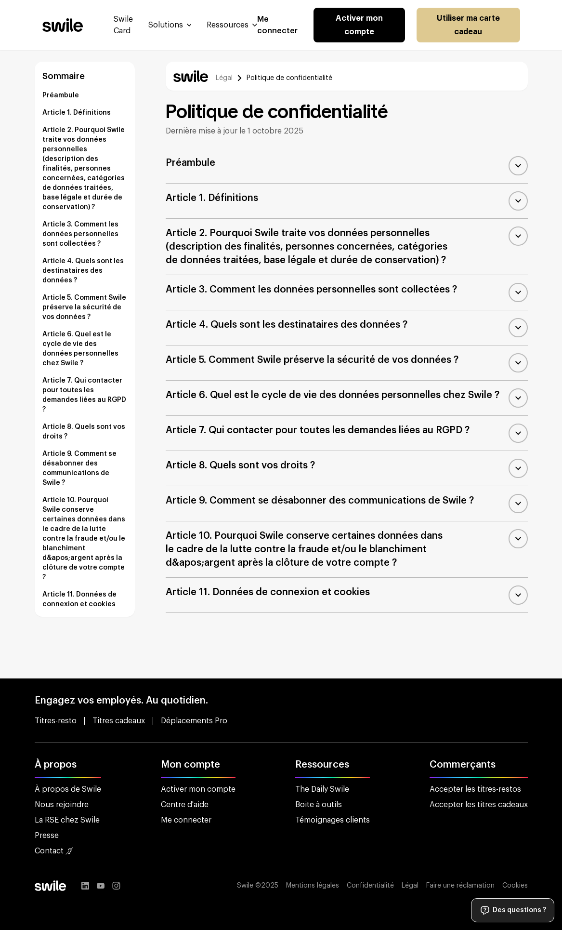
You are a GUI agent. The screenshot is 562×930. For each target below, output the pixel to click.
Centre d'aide (185, 805)
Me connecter (186, 820)
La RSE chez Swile (67, 820)
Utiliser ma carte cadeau (468, 25)
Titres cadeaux (118, 721)
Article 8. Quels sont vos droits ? (83, 432)
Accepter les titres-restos (475, 789)
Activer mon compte (359, 25)
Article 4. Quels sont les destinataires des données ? (83, 271)
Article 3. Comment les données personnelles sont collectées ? (80, 234)
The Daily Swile (322, 789)
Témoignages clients (332, 820)
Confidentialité (370, 885)
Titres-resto (56, 721)
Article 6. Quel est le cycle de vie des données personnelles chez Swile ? (80, 349)
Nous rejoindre (62, 805)
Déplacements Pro (194, 721)
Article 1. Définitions (76, 112)
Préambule (60, 95)
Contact (54, 851)
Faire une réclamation (460, 885)
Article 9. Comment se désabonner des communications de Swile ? (79, 468)
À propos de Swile (68, 789)
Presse (47, 835)
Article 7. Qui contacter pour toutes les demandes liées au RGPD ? (84, 395)
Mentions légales (312, 885)
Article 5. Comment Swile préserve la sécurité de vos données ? (84, 307)
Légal (224, 78)
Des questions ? (512, 910)
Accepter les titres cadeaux (479, 805)
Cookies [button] (515, 885)
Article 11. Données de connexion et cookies (79, 599)
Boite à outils (318, 805)
